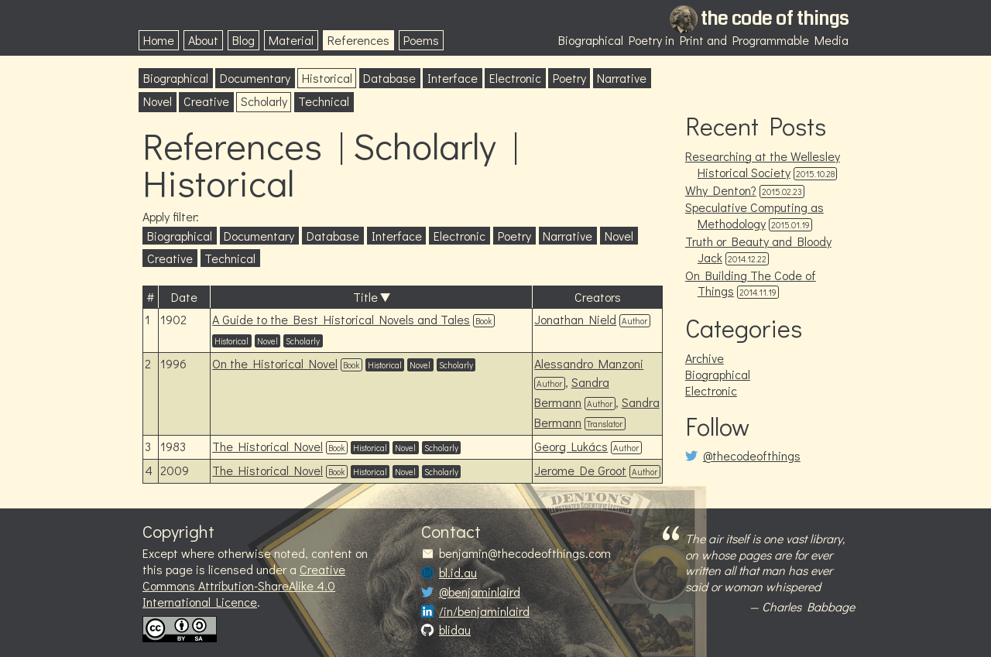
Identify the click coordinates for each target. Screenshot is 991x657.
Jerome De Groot (580, 470)
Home (158, 40)
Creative (206, 101)
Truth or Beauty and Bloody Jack (758, 249)
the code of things (775, 18)
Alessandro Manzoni (588, 363)
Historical (327, 78)
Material (291, 40)
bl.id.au (458, 572)
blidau (455, 630)
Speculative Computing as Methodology (754, 215)
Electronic (515, 78)
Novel (157, 101)
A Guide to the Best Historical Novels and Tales (341, 319)
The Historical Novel (267, 446)
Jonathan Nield (575, 319)
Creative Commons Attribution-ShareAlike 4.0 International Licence (243, 585)
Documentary (255, 78)
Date (184, 297)
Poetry (569, 78)
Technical (323, 101)
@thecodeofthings (752, 456)
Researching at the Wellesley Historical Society (762, 164)
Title (365, 297)
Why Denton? (720, 190)
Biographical (175, 78)
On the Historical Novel (275, 363)
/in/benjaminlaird (484, 611)
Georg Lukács (571, 446)
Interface (452, 78)
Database (389, 78)
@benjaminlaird (479, 592)
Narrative (621, 78)
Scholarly (264, 101)
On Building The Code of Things (750, 283)
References (358, 40)
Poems (421, 40)
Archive (704, 358)
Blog (243, 40)
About (203, 40)
